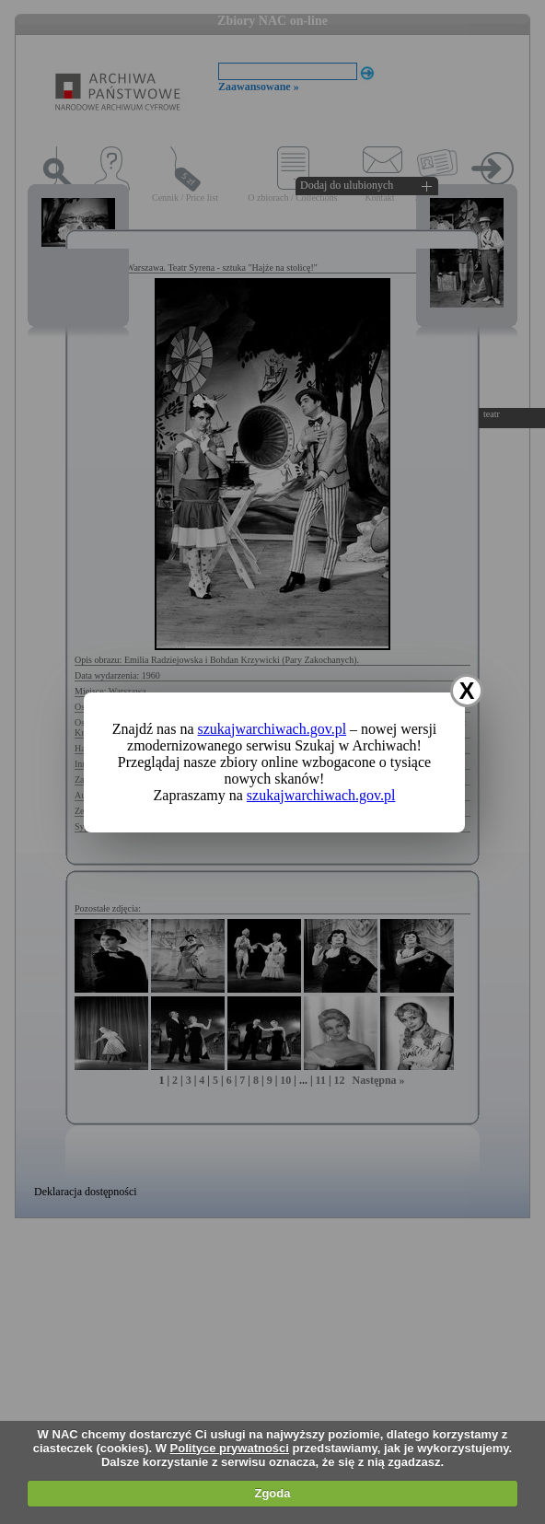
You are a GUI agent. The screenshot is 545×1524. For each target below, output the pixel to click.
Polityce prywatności (229, 1448)
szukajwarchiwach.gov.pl (272, 729)
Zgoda (272, 1493)
